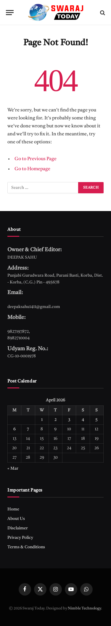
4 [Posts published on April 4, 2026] (83, 420)
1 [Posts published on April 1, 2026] (42, 420)
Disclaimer (17, 528)
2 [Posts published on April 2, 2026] (55, 420)
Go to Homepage (32, 169)
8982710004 (18, 338)
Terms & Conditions (26, 547)
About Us (16, 519)
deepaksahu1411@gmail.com (33, 307)
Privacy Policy (20, 538)
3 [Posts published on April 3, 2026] (69, 420)
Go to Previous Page (36, 159)
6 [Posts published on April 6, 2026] (14, 429)
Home (13, 509)
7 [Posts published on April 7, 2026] (28, 429)
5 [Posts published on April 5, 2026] (96, 420)
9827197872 (18, 332)
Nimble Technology (84, 608)
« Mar (12, 468)
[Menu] (10, 12)
